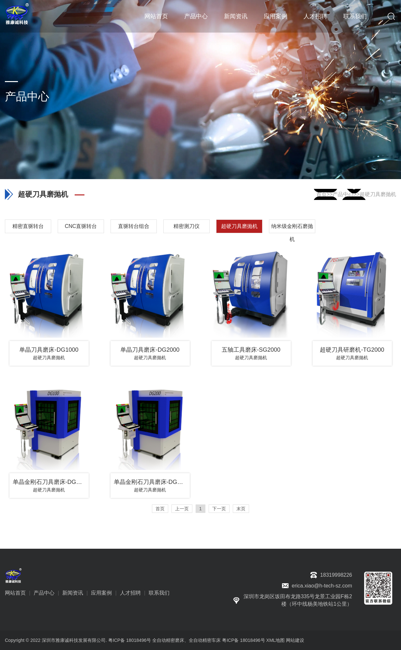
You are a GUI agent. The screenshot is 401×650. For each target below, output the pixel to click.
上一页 (182, 508)
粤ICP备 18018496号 (243, 640)
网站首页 (156, 16)
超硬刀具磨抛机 (378, 194)
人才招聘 (315, 16)
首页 (321, 194)
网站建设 (295, 640)
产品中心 (196, 16)
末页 (240, 508)
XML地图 (275, 640)
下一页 (219, 508)
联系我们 (355, 16)
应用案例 (275, 16)
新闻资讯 (235, 16)
